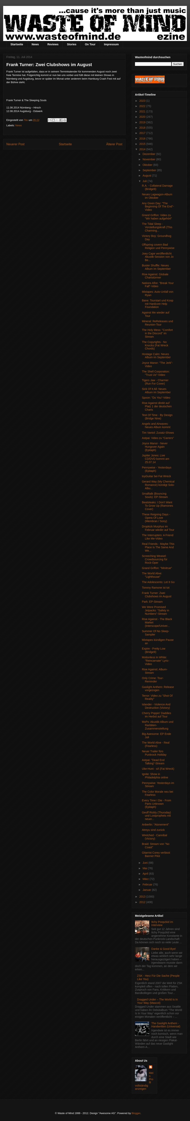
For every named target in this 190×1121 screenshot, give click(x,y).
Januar (147, 889)
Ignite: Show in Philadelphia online (155, 775)
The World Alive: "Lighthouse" (152, 575)
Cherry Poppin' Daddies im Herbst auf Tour (156, 715)
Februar (147, 884)
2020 (142, 116)
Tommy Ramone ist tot (155, 587)
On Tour (90, 44)
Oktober (147, 164)
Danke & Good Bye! (163, 948)
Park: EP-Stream (152, 601)
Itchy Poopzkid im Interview (162, 923)
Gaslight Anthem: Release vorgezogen (158, 688)
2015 (142, 143)
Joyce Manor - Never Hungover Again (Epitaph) (155, 447)
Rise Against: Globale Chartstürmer (155, 276)
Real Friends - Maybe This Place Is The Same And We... (158, 547)
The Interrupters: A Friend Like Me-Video (157, 537)
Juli (144, 181)
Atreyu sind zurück (153, 829)
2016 (142, 138)
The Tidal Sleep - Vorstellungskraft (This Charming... (157, 227)
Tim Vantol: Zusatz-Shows (158, 432)
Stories (71, 44)
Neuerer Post (15, 144)
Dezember (149, 154)
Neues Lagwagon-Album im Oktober (157, 196)
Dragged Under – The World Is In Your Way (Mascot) (157, 1001)
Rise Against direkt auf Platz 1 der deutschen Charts (157, 406)
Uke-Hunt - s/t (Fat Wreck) (158, 768)
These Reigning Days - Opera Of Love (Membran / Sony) (156, 518)
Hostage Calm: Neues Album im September (156, 355)
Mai (145, 868)
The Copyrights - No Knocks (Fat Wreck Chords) (155, 345)
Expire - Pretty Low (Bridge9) (153, 650)
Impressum (111, 44)
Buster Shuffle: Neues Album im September (156, 267)
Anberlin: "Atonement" (155, 824)
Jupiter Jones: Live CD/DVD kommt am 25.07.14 (155, 459)
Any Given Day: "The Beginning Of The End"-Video (158, 207)
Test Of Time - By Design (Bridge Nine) (157, 416)
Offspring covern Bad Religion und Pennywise (158, 246)
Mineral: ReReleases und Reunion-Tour (157, 323)
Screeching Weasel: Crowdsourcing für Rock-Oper (154, 559)
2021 (142, 111)
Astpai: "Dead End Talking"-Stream (153, 761)
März (145, 879)
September (149, 170)
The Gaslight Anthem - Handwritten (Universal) (165, 1025)
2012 (142, 902)
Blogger (136, 1113)
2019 (142, 122)
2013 (142, 896)
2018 (142, 127)
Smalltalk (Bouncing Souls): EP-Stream (155, 495)
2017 (142, 133)
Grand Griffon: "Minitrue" (157, 568)
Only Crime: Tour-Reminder (152, 679)
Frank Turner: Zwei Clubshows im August (156, 594)
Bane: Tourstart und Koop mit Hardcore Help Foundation (157, 304)
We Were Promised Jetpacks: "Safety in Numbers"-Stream (155, 610)
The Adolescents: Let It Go (158, 582)
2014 (142, 149)
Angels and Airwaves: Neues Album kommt (156, 425)
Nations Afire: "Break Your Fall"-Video (158, 284)
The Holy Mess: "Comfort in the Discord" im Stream (157, 333)
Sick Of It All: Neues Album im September (156, 390)
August (147, 175)
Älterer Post (114, 144)
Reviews (52, 44)
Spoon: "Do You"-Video (156, 397)
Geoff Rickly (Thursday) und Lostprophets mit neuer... (156, 816)
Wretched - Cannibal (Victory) (154, 837)
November (149, 159)
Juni (145, 862)
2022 (142, 106)
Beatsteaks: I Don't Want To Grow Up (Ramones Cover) (157, 506)
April (145, 873)
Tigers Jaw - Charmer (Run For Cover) (155, 382)
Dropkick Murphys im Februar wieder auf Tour (158, 528)
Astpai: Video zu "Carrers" (158, 438)
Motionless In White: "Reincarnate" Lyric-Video (155, 661)
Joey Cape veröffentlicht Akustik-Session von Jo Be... (158, 257)
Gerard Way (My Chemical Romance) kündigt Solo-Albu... (158, 485)
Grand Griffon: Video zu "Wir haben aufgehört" (157, 217)
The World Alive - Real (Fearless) (155, 744)
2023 (142, 100)
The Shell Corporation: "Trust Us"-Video (156, 373)
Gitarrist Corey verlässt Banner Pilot (156, 854)
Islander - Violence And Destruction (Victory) (156, 706)
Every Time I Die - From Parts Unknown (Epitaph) (156, 804)
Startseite (16, 44)
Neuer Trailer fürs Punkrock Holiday (154, 753)
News (35, 44)
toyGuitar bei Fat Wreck (156, 476)
